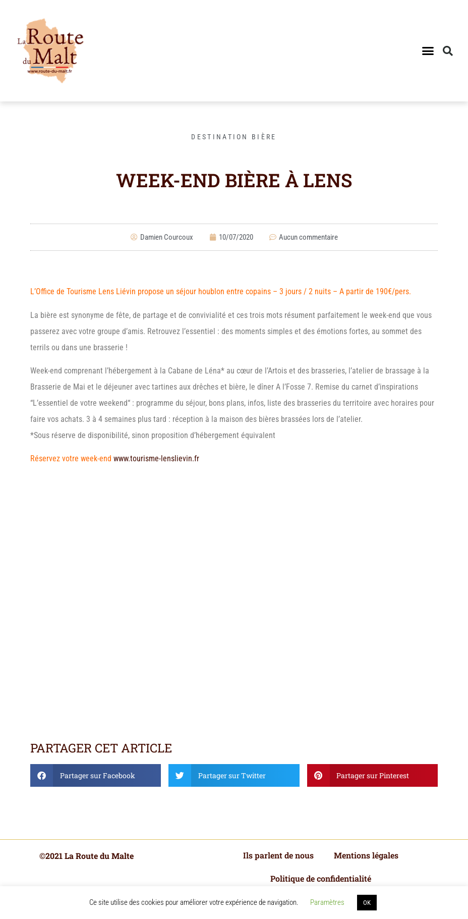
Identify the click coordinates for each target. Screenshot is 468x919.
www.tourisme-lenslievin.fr (156, 458)
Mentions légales (366, 855)
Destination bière (233, 137)
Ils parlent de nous (278, 855)
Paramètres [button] (327, 902)
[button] (428, 51)
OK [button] (367, 902)
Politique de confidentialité (320, 878)
